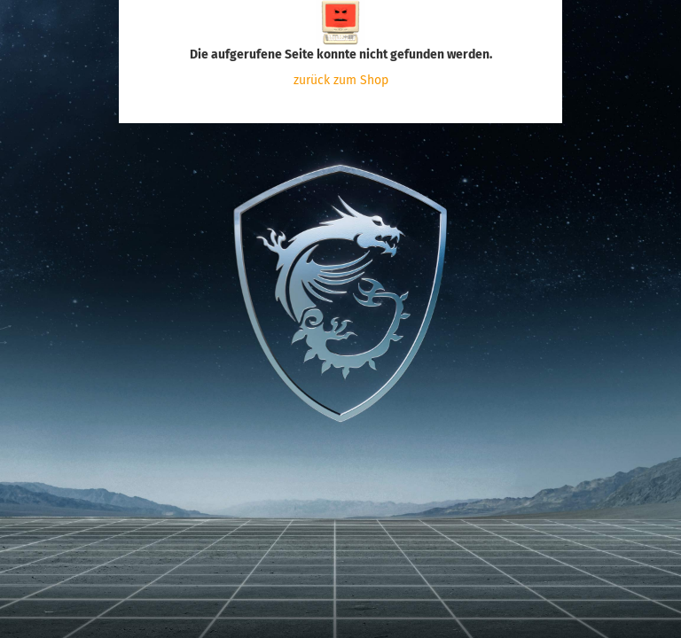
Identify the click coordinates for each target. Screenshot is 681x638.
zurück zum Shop (341, 80)
